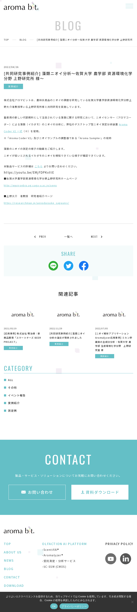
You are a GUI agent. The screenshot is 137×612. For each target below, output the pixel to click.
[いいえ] (132, 602)
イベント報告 (16, 395)
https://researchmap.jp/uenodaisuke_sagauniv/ (36, 203)
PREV (42, 236)
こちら (39, 166)
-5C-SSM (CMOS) (54, 567)
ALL (10, 380)
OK (54, 606)
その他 (12, 387)
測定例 (12, 410)
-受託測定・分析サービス (59, 561)
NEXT (94, 236)
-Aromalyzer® (52, 555)
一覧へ (68, 236)
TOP (6, 39)
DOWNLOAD (14, 585)
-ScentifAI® (50, 550)
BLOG (23, 39)
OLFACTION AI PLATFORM (64, 543)
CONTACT (12, 577)
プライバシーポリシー (74, 606)
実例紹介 (14, 403)
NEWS (9, 560)
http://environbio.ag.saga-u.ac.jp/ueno (30, 185)
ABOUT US (13, 552)
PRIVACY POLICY (119, 543)
